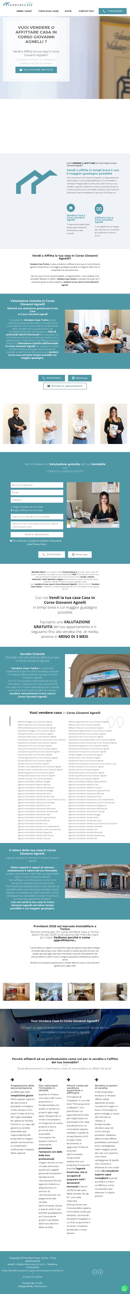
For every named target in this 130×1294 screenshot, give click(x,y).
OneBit (39, 1283)
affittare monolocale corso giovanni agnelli (37, 728)
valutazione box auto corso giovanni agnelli (37, 736)
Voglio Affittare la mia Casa (28, 510)
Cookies (37, 1276)
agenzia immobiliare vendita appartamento (37, 817)
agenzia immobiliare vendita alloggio (84, 814)
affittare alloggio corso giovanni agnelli (35, 721)
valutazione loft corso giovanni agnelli (35, 745)
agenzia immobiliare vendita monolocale (35, 835)
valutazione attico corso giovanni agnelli (35, 734)
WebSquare (40, 1286)
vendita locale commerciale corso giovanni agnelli (40, 769)
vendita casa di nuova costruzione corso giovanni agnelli (93, 763)
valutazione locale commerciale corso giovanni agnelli (92, 742)
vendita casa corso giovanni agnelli (33, 763)
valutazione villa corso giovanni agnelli (35, 754)
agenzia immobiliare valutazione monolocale (87, 808)
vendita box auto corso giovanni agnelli (85, 760)
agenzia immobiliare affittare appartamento (87, 781)
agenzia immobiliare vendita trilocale (34, 838)
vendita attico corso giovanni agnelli (84, 757)
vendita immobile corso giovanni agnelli (86, 766)
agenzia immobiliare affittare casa (83, 784)
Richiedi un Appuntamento (65, 386)
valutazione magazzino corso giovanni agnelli (88, 745)
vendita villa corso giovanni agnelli (83, 778)
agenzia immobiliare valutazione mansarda (36, 808)
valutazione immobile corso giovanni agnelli (37, 742)
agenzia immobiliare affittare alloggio (34, 781)
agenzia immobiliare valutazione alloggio (36, 790)
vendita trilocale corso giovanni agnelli (35, 778)
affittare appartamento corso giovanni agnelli (88, 721)
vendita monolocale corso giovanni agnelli (36, 775)
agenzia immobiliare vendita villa (82, 838)
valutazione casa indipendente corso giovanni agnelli (91, 739)
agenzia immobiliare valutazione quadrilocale (38, 811)
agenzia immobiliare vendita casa (32, 823)
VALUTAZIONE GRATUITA (36, 69)
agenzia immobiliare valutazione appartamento (89, 790)
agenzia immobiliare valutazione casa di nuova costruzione (44, 799)
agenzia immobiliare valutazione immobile (36, 802)
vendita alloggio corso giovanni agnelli (85, 754)
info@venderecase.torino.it (30, 1264)
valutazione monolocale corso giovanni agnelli (88, 748)
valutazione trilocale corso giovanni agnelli (87, 751)
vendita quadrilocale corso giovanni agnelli (87, 775)
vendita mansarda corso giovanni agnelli (86, 772)
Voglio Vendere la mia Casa (28, 506)
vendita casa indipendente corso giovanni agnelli (39, 766)
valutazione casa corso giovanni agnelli (85, 736)
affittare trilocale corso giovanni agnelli (85, 728)
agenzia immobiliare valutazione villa (34, 814)
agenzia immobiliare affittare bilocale (34, 784)
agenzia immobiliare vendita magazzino (35, 832)
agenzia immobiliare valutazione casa (84, 796)
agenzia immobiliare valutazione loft (34, 805)
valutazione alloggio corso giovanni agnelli (36, 730)
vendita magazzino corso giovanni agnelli (36, 772)
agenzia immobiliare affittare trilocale (85, 787)
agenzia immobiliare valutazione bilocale (86, 793)
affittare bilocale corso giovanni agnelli (35, 725)
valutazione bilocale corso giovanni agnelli (87, 734)
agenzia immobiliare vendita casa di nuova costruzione (92, 823)
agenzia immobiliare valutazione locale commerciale (91, 802)
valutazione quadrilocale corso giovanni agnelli (39, 751)
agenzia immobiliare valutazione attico (35, 793)
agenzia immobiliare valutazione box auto (36, 796)
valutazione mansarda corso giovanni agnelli (37, 748)
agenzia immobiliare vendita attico (83, 817)
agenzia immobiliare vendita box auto (85, 820)
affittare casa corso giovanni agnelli (84, 725)
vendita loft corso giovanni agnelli (83, 769)
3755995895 (113, 11)
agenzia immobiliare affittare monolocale (36, 787)
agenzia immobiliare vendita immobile (85, 826)
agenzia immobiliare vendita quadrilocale (86, 835)
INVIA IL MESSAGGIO (37, 534)
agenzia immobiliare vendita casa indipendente (39, 826)
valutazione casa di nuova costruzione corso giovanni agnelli (45, 739)
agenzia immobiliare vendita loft (82, 829)
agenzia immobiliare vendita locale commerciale (39, 829)
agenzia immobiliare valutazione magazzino (87, 805)
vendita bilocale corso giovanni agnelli (35, 760)
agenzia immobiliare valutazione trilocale (86, 811)
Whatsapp (80, 378)
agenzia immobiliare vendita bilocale (34, 820)
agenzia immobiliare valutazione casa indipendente (91, 799)
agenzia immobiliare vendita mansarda (85, 832)
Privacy (27, 1276)
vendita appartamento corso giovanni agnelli (38, 757)
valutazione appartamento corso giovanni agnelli (90, 730)
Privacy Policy (39, 544)
